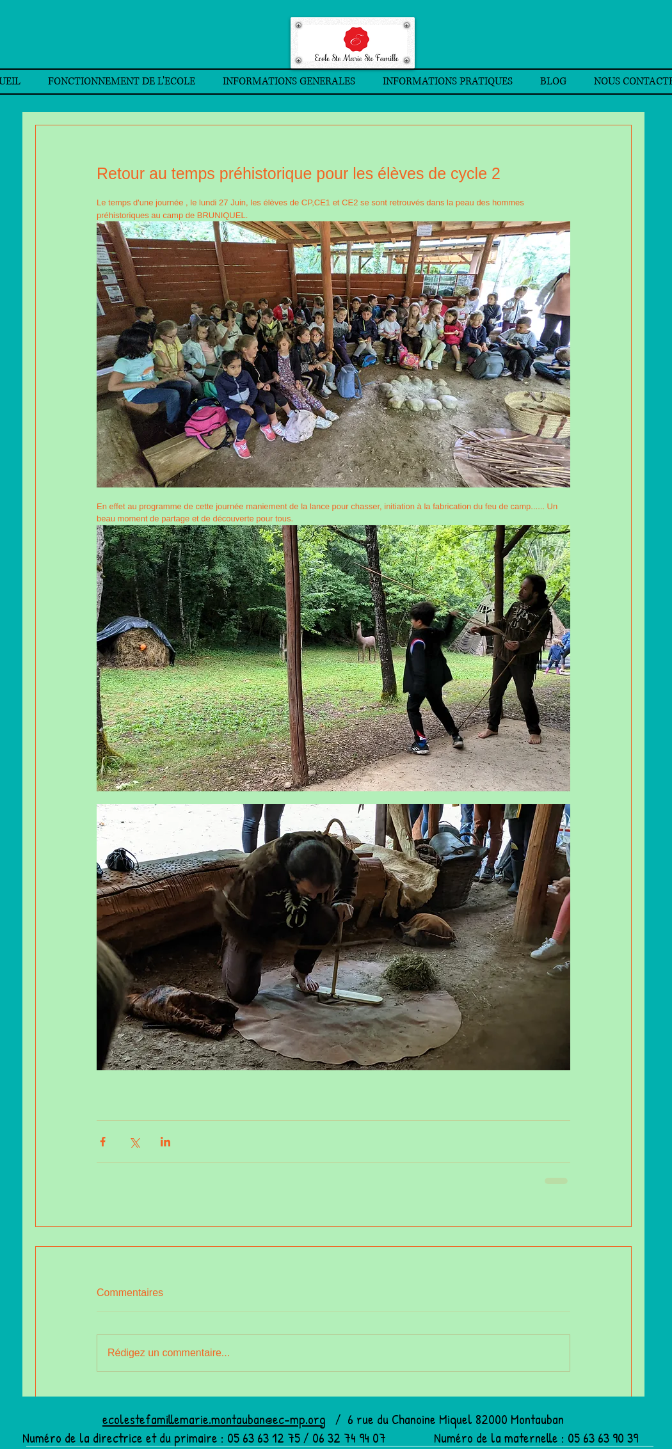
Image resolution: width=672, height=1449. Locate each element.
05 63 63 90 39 (603, 1438)
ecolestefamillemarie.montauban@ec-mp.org (214, 1419)
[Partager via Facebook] (103, 1142)
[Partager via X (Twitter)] (134, 1142)
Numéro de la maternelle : (501, 1438)
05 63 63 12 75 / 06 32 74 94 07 (329, 1438)
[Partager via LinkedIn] (165, 1142)
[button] (121, 81)
